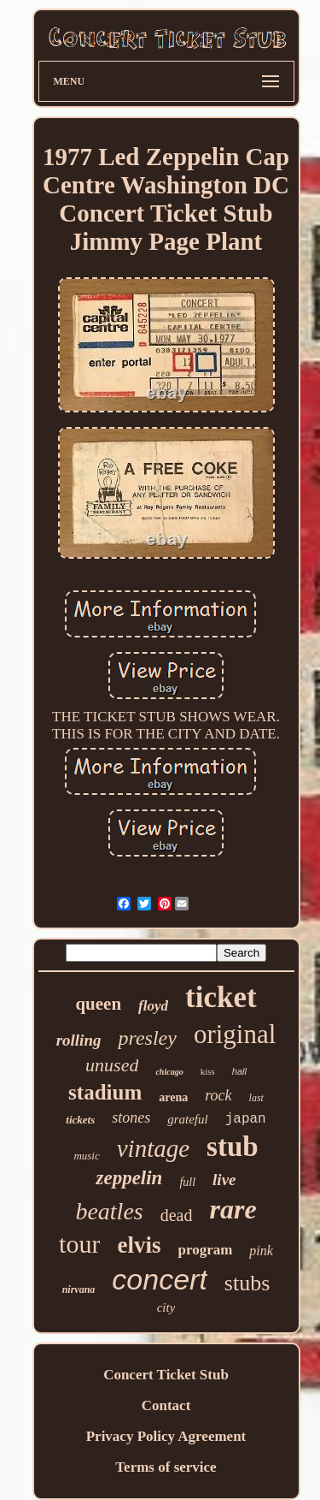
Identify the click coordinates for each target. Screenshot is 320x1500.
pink (261, 1250)
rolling (79, 1040)
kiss (208, 1071)
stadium (105, 1092)
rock (218, 1095)
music (86, 1155)
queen (98, 1003)
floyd (153, 1006)
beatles (109, 1211)
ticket (221, 997)
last (256, 1098)
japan (245, 1119)
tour (79, 1244)
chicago (169, 1071)
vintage (153, 1148)
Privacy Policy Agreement (166, 1436)
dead (176, 1215)
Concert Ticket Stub (166, 1375)
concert (159, 1279)
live (224, 1180)
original (235, 1034)
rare (232, 1209)
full (187, 1182)
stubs (247, 1283)
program (204, 1250)
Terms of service (165, 1467)
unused (111, 1065)
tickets (80, 1119)
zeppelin (129, 1178)
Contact (166, 1405)
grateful (187, 1119)
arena (173, 1097)
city (166, 1307)
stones (131, 1117)
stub (233, 1146)
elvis (138, 1245)
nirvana (79, 1289)
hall (239, 1071)
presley (147, 1038)
